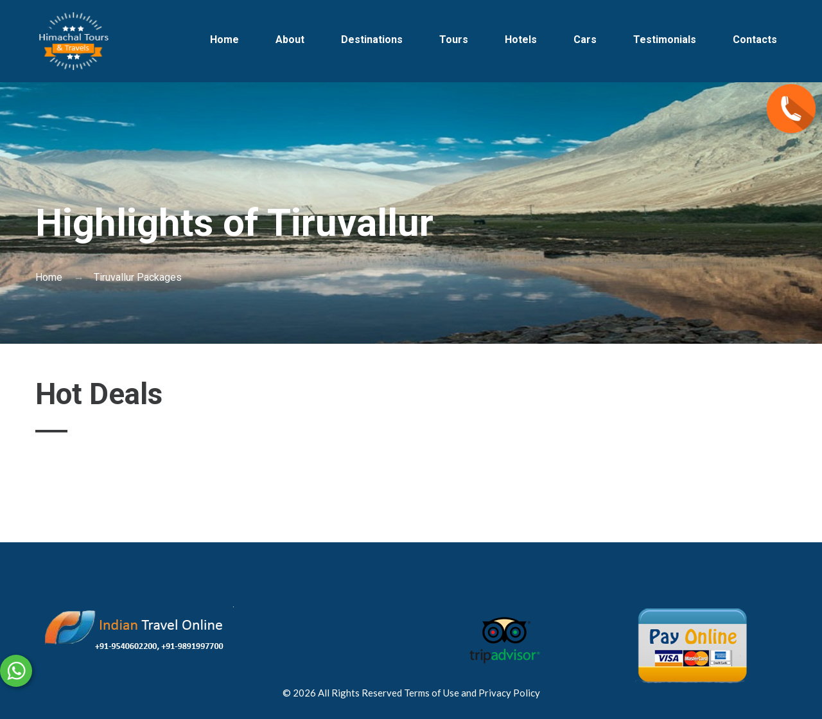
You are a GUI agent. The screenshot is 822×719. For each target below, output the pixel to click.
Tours (453, 39)
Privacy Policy (509, 692)
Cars (585, 39)
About (289, 39)
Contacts (755, 39)
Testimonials (664, 39)
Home (224, 39)
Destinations (372, 39)
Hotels (521, 39)
